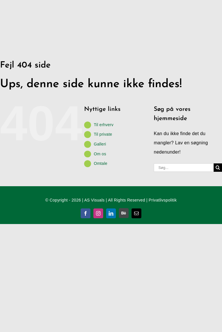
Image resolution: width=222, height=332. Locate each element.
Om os (100, 154)
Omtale (100, 163)
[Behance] (124, 213)
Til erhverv (103, 124)
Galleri (100, 144)
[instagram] (98, 213)
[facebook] (85, 213)
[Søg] (218, 167)
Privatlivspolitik (163, 200)
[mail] (136, 213)
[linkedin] (111, 213)
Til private (103, 134)
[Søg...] (184, 167)
